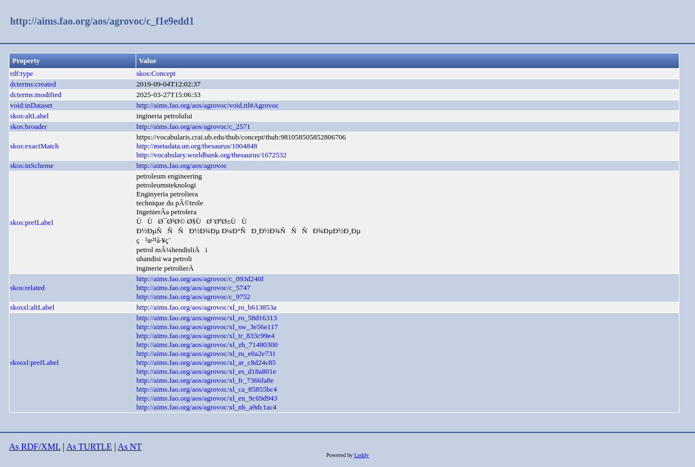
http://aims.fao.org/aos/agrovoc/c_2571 (193, 126)
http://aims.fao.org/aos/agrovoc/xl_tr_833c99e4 (205, 335)
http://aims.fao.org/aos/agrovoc (181, 165)
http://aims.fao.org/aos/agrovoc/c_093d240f (199, 279)
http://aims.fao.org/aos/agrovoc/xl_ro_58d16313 (206, 318)
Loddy (361, 455)
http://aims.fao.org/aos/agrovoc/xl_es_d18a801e (206, 371)
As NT (130, 446)
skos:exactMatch (34, 146)
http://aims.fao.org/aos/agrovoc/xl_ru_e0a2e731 (206, 353)
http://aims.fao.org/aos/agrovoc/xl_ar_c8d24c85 (206, 362)
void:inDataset (31, 105)
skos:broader (28, 126)
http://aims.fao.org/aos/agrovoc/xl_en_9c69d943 (206, 398)
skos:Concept (155, 73)
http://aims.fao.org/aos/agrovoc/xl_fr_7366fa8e (205, 380)
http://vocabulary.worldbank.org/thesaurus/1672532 (211, 155)
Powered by (340, 455)
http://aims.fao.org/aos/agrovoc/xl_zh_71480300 (206, 344)
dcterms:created (33, 84)
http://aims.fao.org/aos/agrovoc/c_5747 (193, 287)
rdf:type (21, 73)
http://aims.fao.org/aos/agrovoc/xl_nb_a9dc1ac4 (206, 407)
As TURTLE (89, 446)
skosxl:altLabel (32, 307)
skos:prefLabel (31, 222)
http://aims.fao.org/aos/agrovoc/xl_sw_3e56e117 (206, 326)
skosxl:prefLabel (34, 362)
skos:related (27, 287)
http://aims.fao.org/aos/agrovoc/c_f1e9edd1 (102, 21)
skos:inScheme (32, 165)
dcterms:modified (35, 94)
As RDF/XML (34, 446)
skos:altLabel (29, 116)
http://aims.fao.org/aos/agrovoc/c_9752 (193, 296)
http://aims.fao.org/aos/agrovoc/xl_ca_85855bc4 (206, 389)
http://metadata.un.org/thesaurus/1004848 (196, 146)
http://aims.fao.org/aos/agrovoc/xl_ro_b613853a (206, 307)
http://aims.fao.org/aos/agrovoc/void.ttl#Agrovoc (207, 105)
